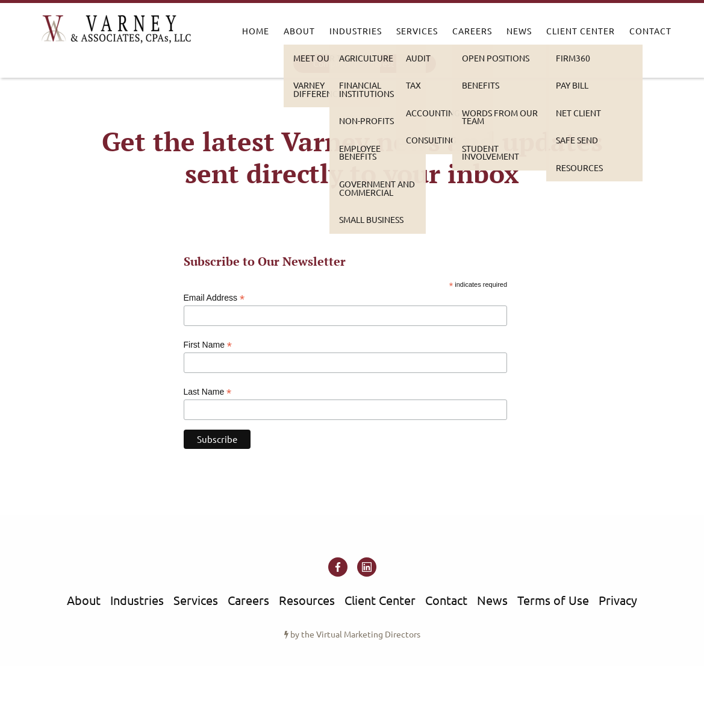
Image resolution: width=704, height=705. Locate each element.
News (519, 30)
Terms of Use (553, 599)
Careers (472, 30)
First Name (208, 345)
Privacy (618, 599)
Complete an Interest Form (364, 63)
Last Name (208, 392)
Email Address (214, 298)
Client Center (580, 30)
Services (417, 30)
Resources (307, 599)
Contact (650, 30)
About (299, 30)
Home (255, 30)
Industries (355, 30)
